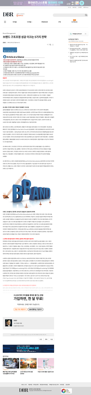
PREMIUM (44, 22)
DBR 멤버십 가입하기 (35, 309)
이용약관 (30, 384)
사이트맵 (62, 384)
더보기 (47, 44)
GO (85, 33)
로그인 (69, 7)
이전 (41, 339)
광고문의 (68, 384)
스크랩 (53, 44)
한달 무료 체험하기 (20, 309)
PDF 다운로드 (50, 44)
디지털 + (29, 22)
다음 (51, 339)
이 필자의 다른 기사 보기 (19, 326)
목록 (46, 339)
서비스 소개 (24, 384)
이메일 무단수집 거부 (54, 384)
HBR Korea (85, 7)
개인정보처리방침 (44, 384)
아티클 (15, 22)
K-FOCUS (74, 22)
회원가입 (74, 7)
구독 (59, 22)
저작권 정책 (35, 384)
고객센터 (80, 7)
